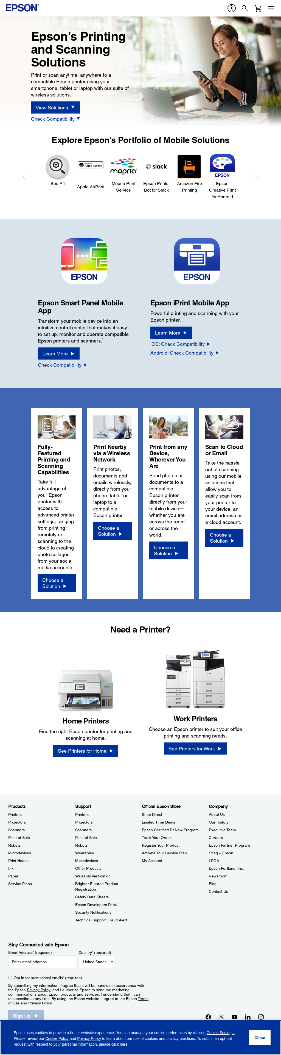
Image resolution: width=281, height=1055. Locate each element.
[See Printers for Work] (195, 748)
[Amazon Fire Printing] (189, 173)
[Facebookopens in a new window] (208, 1017)
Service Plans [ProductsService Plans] (20, 884)
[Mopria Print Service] (123, 173)
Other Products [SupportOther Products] (88, 868)
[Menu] (271, 8)
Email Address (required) (30, 952)
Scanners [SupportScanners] (83, 830)
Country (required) (94, 952)
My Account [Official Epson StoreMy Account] (152, 860)
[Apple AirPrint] (90, 171)
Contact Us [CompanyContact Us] (218, 891)
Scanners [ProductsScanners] (16, 830)
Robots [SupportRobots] (81, 845)
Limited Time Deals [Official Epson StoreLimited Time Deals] (158, 822)
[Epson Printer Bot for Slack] (156, 173)
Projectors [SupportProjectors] (84, 822)
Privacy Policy (38, 990)
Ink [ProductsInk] (10, 868)
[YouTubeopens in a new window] (235, 1017)
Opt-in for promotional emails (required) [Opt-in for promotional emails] (48, 978)
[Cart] (258, 8)
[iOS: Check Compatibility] (180, 344)
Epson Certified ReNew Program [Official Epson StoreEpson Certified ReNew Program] (170, 830)
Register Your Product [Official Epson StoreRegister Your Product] (160, 845)
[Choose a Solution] (57, 583)
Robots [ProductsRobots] (14, 845)
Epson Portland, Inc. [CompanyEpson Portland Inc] (226, 868)
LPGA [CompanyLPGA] (214, 860)
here (124, 1044)
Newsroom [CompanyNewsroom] (218, 876)
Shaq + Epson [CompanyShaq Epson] (221, 853)
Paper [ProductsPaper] (13, 876)
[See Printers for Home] (85, 751)
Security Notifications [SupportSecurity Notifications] (93, 912)
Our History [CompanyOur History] (219, 822)
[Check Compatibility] (56, 119)
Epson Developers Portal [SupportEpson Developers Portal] (96, 904)
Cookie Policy (57, 1038)
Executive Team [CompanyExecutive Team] (222, 830)
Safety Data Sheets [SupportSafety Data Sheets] (92, 897)
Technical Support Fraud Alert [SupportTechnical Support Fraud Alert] (101, 920)
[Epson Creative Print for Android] (222, 176)
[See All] (57, 170)
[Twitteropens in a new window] (221, 1017)
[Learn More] (59, 353)
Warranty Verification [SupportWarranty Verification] (93, 876)
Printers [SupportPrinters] (82, 814)
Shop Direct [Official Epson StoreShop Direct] (152, 814)
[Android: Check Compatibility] (185, 353)
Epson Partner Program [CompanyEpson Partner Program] (229, 845)
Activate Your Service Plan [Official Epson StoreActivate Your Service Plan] (164, 853)
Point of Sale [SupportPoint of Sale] (86, 837)
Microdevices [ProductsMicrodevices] (19, 853)
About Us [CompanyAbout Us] (217, 814)
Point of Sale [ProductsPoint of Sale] (19, 837)
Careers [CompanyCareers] (216, 837)
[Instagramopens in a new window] (261, 1017)
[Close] (260, 1037)
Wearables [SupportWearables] (84, 853)
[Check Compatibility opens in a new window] (63, 365)
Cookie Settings (221, 1033)
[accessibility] (231, 8)
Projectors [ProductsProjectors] (17, 822)
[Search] (244, 8)
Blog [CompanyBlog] (213, 884)
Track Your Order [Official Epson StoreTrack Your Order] (156, 837)
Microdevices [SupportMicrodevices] (86, 860)
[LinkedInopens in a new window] (248, 1017)
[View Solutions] (55, 107)
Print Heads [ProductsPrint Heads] (18, 860)
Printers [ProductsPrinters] (15, 814)
